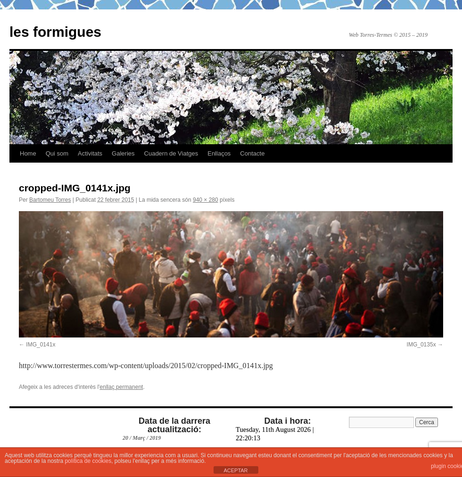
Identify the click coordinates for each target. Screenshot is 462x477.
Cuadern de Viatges (171, 153)
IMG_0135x (421, 344)
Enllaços (219, 153)
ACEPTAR (235, 470)
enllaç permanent (121, 387)
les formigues (55, 32)
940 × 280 (205, 200)
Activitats (90, 153)
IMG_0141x (40, 344)
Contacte (252, 153)
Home (28, 153)
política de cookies (88, 461)
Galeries (123, 153)
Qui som (57, 153)
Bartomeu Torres (50, 200)
